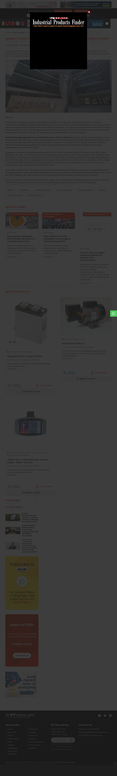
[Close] (89, 12)
